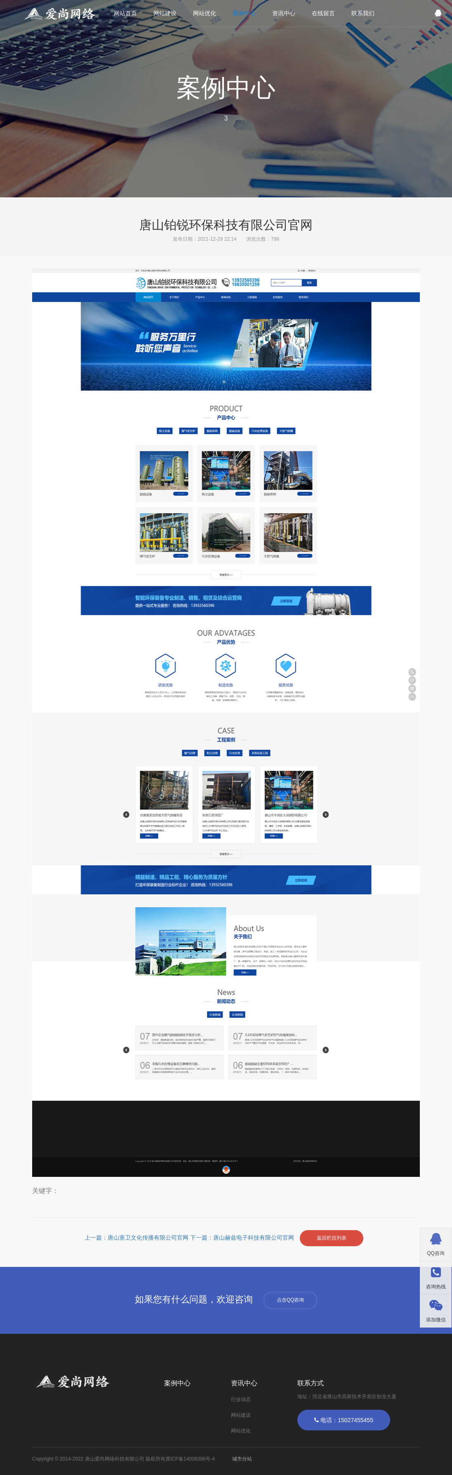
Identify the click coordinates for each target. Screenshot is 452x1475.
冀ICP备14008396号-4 (190, 1459)
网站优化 (204, 13)
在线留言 (323, 13)
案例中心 (244, 13)
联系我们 (362, 13)
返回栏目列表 (331, 1238)
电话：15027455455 (343, 1420)
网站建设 (165, 13)
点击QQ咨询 (290, 1300)
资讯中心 (283, 13)
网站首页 (125, 13)
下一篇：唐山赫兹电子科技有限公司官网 (243, 1238)
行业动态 (241, 1399)
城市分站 (242, 1459)
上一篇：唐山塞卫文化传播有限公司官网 (137, 1238)
